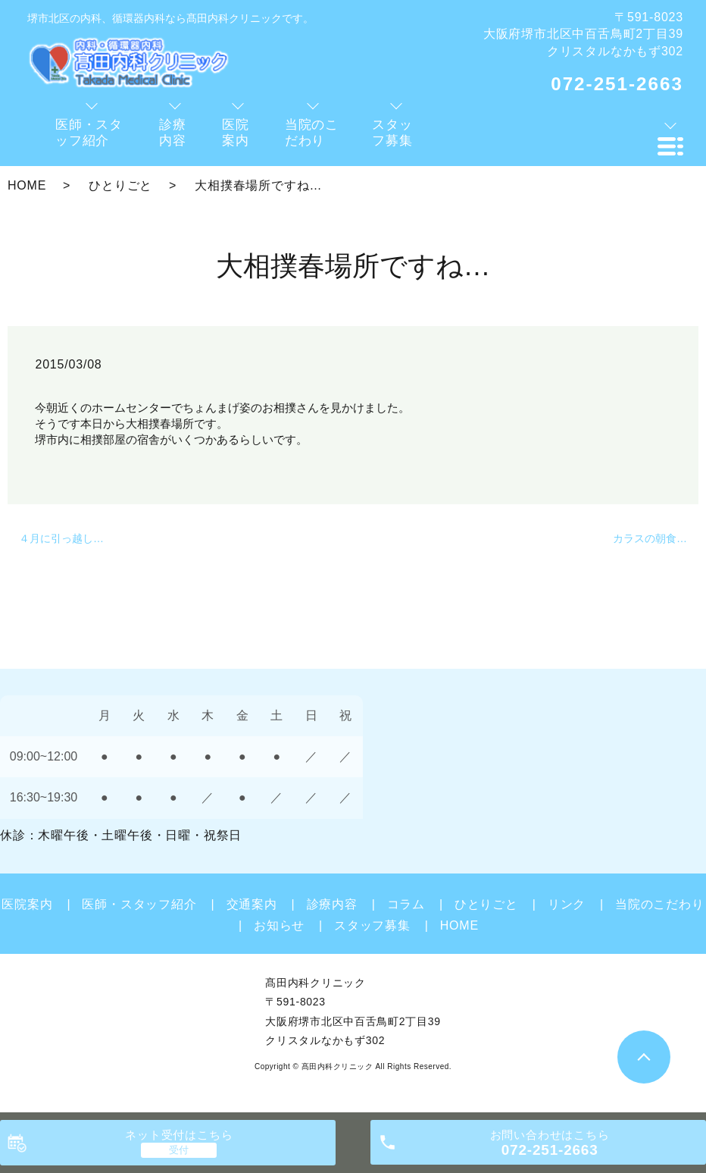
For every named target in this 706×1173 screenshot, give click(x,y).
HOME (27, 185)
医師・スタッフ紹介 (139, 904)
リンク (567, 904)
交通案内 (251, 904)
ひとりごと (120, 185)
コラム (406, 904)
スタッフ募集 (372, 925)
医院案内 (27, 904)
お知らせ (279, 925)
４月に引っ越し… (61, 538)
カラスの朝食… (650, 538)
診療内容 (332, 904)
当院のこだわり (659, 904)
